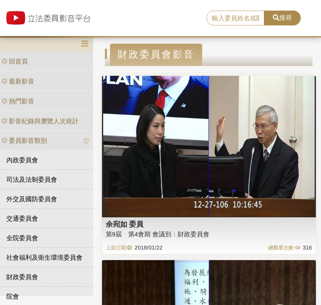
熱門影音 (17, 101)
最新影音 (17, 81)
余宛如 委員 (125, 224)
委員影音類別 (24, 140)
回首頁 (14, 61)
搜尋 (282, 17)
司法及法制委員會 (31, 179)
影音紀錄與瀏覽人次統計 (40, 121)
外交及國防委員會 (31, 198)
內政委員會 (22, 160)
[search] (235, 18)
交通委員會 (22, 218)
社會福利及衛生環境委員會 (44, 257)
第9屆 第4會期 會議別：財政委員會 (158, 234)
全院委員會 (22, 237)
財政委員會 (22, 276)
